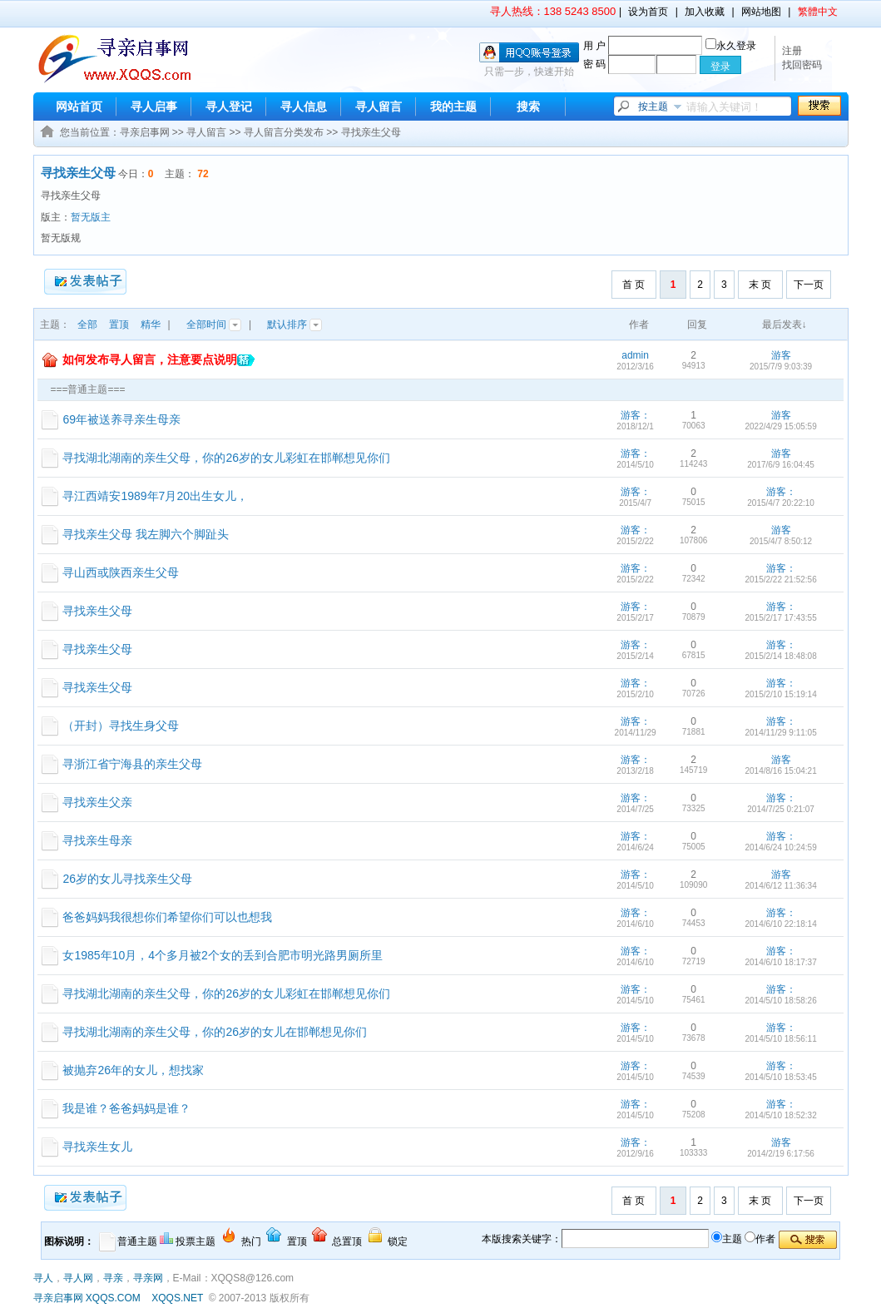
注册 (792, 51)
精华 (151, 324)
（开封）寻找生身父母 (120, 725)
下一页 (809, 284)
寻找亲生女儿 (97, 1146)
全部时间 (213, 324)
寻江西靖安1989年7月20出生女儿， (155, 496)
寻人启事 (154, 106)
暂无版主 (91, 217)
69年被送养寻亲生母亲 (121, 419)
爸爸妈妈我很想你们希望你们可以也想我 (167, 917)
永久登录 (730, 46)
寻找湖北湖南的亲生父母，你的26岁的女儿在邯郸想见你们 (214, 1031)
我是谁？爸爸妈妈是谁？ (126, 1108)
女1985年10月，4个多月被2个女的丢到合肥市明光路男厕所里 (222, 955)
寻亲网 (148, 1278)
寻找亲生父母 (371, 132)
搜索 (528, 106)
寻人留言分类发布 (284, 132)
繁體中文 (818, 11)
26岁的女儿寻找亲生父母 (127, 878)
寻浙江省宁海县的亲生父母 (132, 763)
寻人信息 (303, 106)
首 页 (633, 284)
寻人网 (78, 1278)
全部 (87, 324)
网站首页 (79, 106)
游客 (781, 355)
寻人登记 (228, 106)
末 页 (760, 284)
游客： (636, 415)
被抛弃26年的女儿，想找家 (133, 1070)
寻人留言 (378, 106)
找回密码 (802, 65)
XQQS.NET (177, 1298)
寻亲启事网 (145, 132)
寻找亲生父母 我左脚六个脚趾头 (145, 534)
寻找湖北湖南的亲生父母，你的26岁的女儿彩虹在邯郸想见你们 (226, 457)
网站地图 (761, 11)
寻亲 (113, 1278)
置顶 (119, 324)
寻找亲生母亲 (97, 840)
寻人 (43, 1278)
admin (635, 355)
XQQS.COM (113, 1298)
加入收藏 (705, 11)
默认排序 (294, 324)
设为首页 (648, 11)
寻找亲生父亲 (97, 802)
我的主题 (453, 106)
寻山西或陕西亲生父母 (120, 572)
